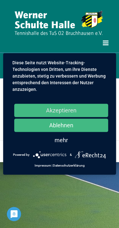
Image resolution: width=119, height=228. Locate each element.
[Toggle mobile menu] (106, 43)
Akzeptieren (61, 110)
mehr (61, 140)
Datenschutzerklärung (69, 165)
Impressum (43, 165)
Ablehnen (61, 125)
